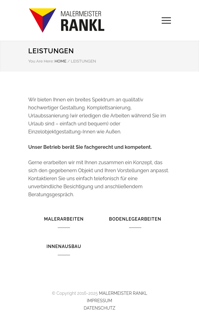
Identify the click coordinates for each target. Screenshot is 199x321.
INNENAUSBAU (64, 246)
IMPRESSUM (99, 300)
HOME (61, 61)
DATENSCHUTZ (99, 308)
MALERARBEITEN (64, 219)
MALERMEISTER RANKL (123, 293)
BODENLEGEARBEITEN (135, 219)
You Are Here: (41, 61)
